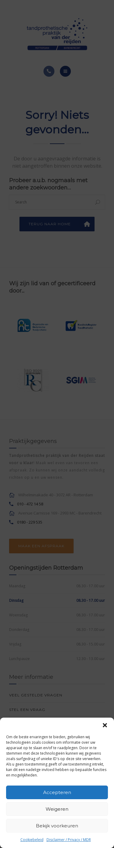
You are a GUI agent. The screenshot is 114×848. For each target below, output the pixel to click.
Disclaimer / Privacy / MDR (69, 839)
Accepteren (57, 792)
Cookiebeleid (31, 839)
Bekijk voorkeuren (57, 826)
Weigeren (57, 809)
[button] (105, 725)
